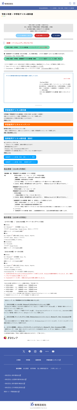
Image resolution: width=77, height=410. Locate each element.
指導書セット (37, 200)
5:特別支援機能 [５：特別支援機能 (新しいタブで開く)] (61, 86)
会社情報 (18, 368)
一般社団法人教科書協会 (12, 375)
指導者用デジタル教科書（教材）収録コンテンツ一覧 (20, 157)
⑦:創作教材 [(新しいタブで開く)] (46, 88)
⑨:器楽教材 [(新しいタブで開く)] (61, 88)
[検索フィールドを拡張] (69, 3)
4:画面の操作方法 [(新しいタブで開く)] (52, 86)
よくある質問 (56, 35)
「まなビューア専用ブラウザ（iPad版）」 (24, 310)
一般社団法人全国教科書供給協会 (15, 379)
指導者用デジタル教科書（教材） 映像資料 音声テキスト (20, 162)
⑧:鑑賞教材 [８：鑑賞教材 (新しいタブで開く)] (53, 88)
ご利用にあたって (55, 368)
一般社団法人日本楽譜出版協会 (14, 387)
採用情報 (33, 368)
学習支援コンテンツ (53, 360)
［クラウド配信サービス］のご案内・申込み (34, 59)
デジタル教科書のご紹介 (24, 35)
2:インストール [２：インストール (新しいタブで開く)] (57, 84)
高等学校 (38, 360)
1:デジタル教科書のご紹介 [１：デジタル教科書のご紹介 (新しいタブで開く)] (45, 84)
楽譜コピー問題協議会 (11, 392)
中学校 (28, 360)
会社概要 (26, 368)
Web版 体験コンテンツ (42, 35)
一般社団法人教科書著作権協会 (14, 383)
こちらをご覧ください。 (35, 195)
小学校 (18, 360)
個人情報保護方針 (42, 368)
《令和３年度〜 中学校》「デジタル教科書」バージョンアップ (26, 47)
